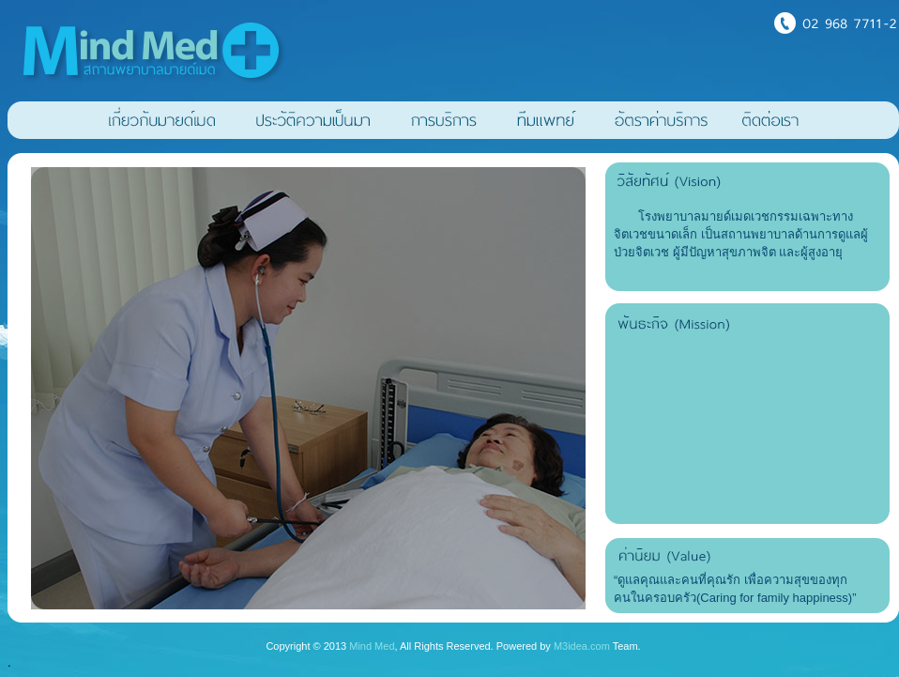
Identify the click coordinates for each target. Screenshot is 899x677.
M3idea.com (582, 646)
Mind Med (371, 646)
